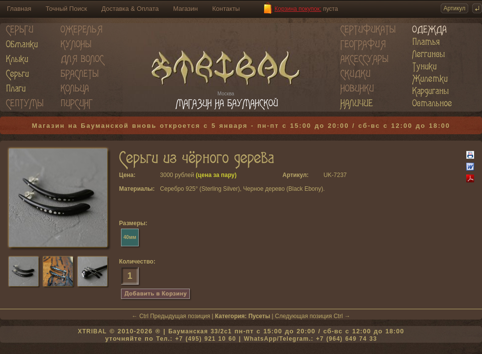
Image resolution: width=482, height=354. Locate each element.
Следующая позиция (303, 316)
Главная (19, 8)
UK (328, 175)
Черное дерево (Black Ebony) (283, 188)
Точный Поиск (66, 8)
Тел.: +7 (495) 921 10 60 (196, 338)
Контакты (226, 8)
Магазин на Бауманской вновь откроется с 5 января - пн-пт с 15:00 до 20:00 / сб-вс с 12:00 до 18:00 (241, 125)
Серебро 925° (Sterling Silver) (200, 188)
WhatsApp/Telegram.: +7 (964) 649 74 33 (310, 338)
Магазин (185, 8)
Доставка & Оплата (129, 8)
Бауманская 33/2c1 (200, 331)
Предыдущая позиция (180, 316)
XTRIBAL (92, 331)
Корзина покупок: (297, 8)
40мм (129, 237)
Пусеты (259, 316)
